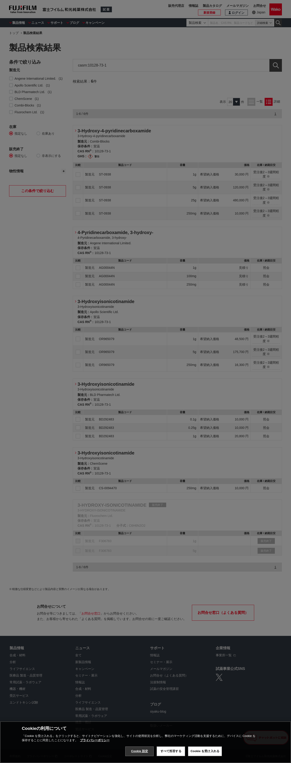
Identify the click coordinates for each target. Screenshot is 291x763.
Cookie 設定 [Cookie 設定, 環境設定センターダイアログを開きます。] (139, 751)
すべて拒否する (171, 751)
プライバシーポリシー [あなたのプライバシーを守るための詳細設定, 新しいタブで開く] (95, 740)
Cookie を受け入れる (205, 751)
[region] (145, 742)
